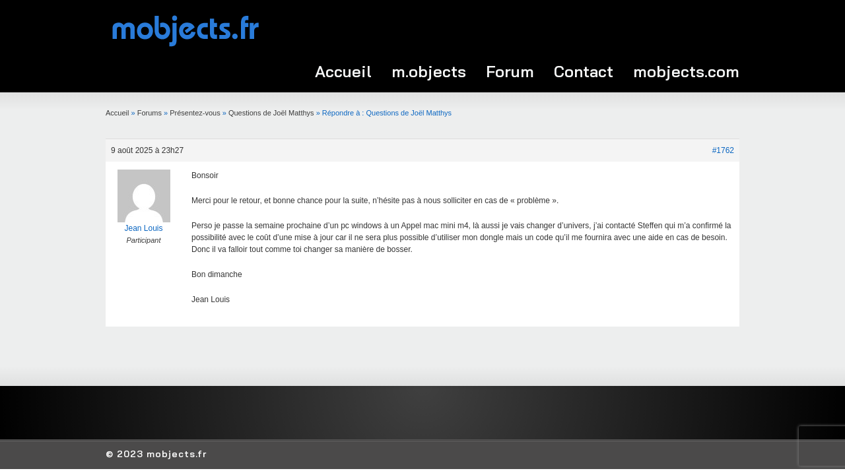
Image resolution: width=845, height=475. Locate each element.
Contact (583, 71)
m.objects (428, 71)
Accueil (343, 71)
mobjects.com (686, 71)
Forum (510, 71)
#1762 (723, 150)
